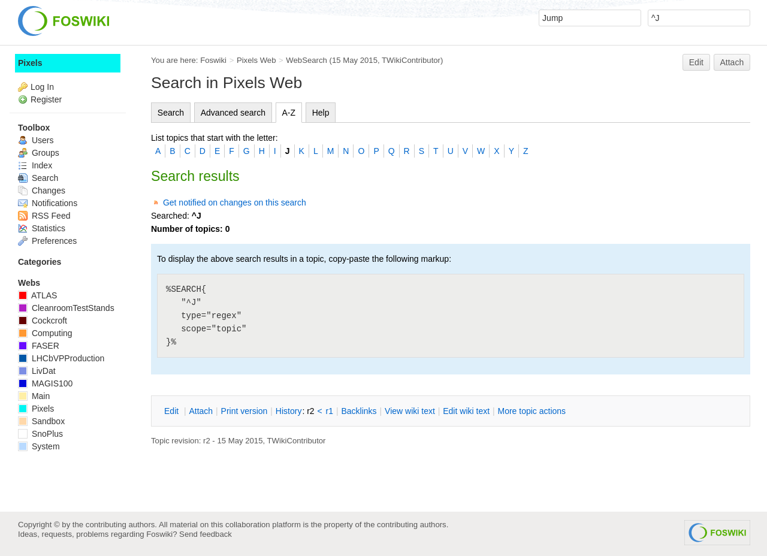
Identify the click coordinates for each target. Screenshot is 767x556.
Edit (696, 62)
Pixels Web (256, 60)
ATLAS (37, 295)
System (39, 446)
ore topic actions (531, 411)
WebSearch (306, 60)
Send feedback (205, 534)
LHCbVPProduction (61, 358)
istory (289, 411)
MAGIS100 (45, 383)
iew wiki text (410, 411)
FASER (38, 345)
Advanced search (233, 112)
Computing (45, 333)
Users (35, 140)
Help (321, 112)
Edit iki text (466, 411)
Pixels (30, 63)
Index (35, 165)
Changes (41, 190)
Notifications (47, 203)
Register (46, 99)
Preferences (47, 241)
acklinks (358, 411)
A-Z (289, 112)
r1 (329, 411)
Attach (732, 62)
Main (34, 396)
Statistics (41, 228)
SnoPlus (40, 434)
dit (172, 411)
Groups (38, 153)
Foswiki (213, 60)
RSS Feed (44, 215)
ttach (201, 411)
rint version (244, 411)
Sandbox (41, 421)
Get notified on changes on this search (234, 202)
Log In (42, 87)
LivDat (37, 371)
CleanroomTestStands (66, 308)
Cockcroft (42, 320)
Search (171, 112)
